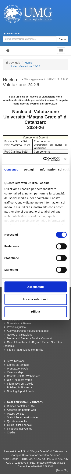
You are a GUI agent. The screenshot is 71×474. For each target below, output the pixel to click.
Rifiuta (35, 311)
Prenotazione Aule (18, 368)
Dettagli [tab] (29, 169)
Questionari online (17, 421)
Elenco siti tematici (18, 364)
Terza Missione (16, 361)
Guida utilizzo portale (19, 424)
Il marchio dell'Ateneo (19, 428)
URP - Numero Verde (19, 379)
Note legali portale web (20, 391)
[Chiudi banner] (65, 159)
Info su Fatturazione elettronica (25, 349)
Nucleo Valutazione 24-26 (25, 66)
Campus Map (15, 372)
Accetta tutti (35, 286)
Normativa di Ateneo (19, 323)
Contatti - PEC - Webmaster (23, 376)
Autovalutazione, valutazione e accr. (28, 330)
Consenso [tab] (11, 169)
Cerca (62, 39)
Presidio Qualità (16, 327)
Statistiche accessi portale (22, 417)
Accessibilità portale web (21, 409)
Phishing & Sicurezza (19, 387)
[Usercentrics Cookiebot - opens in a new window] (45, 159)
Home (28, 62)
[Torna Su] (62, 470)
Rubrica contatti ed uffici (21, 406)
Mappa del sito (15, 413)
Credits (11, 432)
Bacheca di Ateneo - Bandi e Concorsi (29, 338)
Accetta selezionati (35, 299)
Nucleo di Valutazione (19, 334)
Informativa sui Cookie (20, 383)
